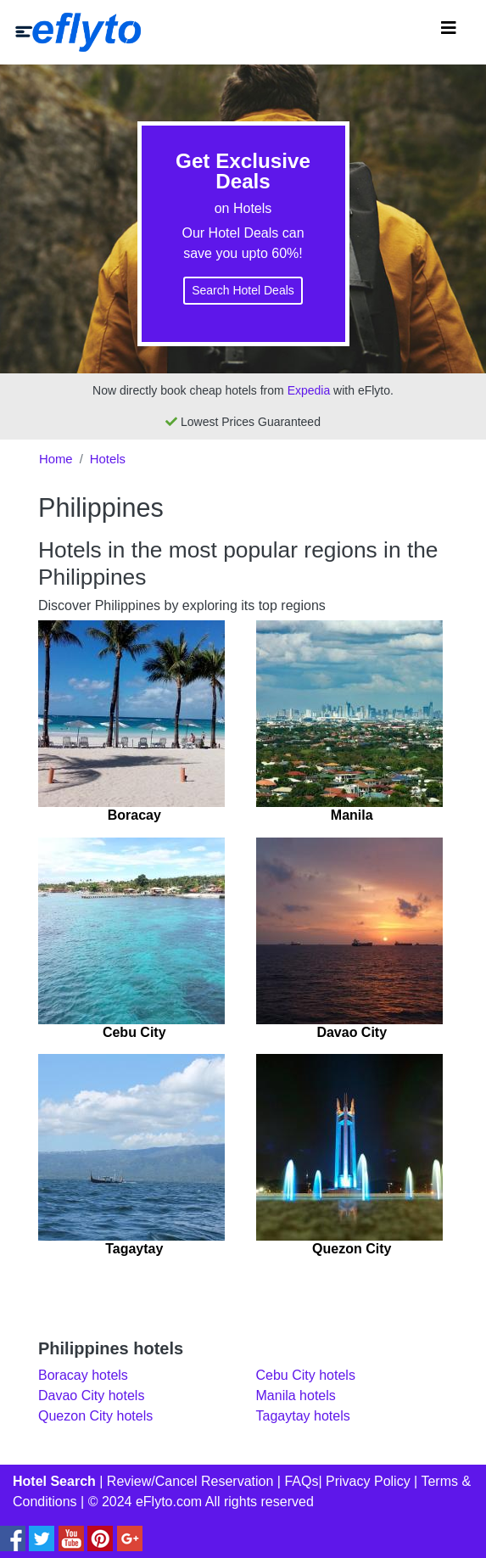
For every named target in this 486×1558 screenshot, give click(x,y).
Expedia (309, 390)
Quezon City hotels (95, 1416)
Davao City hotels (91, 1395)
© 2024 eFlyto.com (145, 1501)
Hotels (108, 459)
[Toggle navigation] (448, 32)
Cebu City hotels (305, 1375)
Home (56, 459)
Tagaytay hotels (303, 1416)
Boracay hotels (83, 1375)
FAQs (301, 1481)
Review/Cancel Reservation (190, 1481)
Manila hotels (296, 1395)
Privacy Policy (368, 1481)
